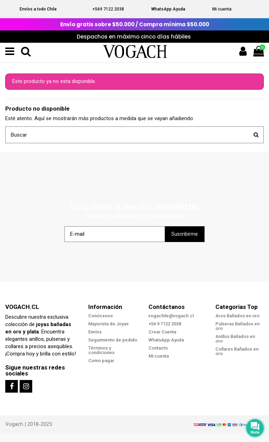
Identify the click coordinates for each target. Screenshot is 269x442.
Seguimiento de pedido (112, 340)
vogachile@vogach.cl (171, 315)
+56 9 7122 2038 (165, 323)
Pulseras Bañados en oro (237, 326)
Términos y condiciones (101, 350)
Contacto (158, 348)
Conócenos (100, 315)
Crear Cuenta (162, 331)
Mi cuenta (222, 9)
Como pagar (101, 360)
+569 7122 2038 (108, 9)
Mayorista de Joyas (108, 323)
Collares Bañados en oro (236, 351)
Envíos (95, 331)
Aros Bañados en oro (237, 315)
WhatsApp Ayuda (168, 9)
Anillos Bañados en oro (235, 339)
